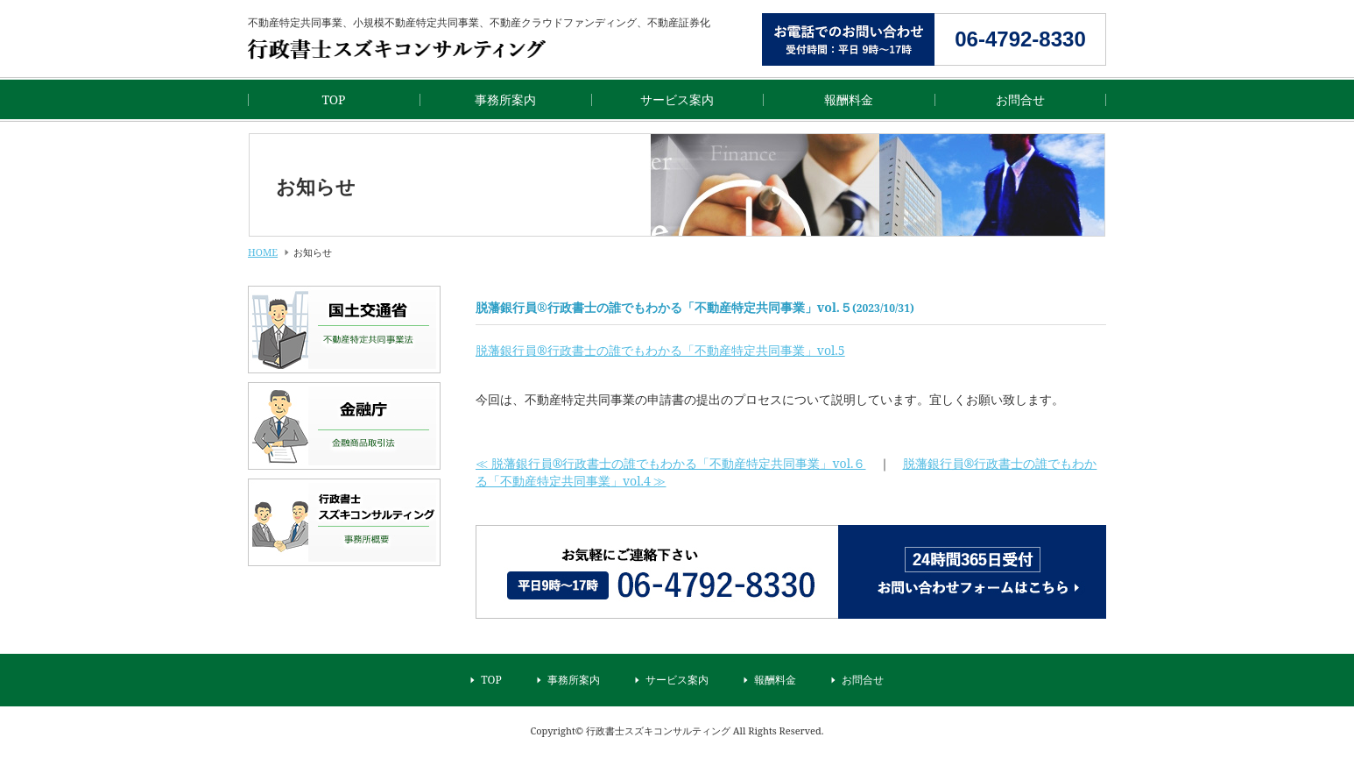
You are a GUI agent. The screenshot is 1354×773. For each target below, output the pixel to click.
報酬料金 (848, 99)
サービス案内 (677, 99)
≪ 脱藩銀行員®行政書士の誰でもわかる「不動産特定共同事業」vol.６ (671, 463)
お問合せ (1020, 99)
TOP (333, 99)
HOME (263, 252)
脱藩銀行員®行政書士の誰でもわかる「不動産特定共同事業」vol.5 (660, 350)
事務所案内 (505, 99)
